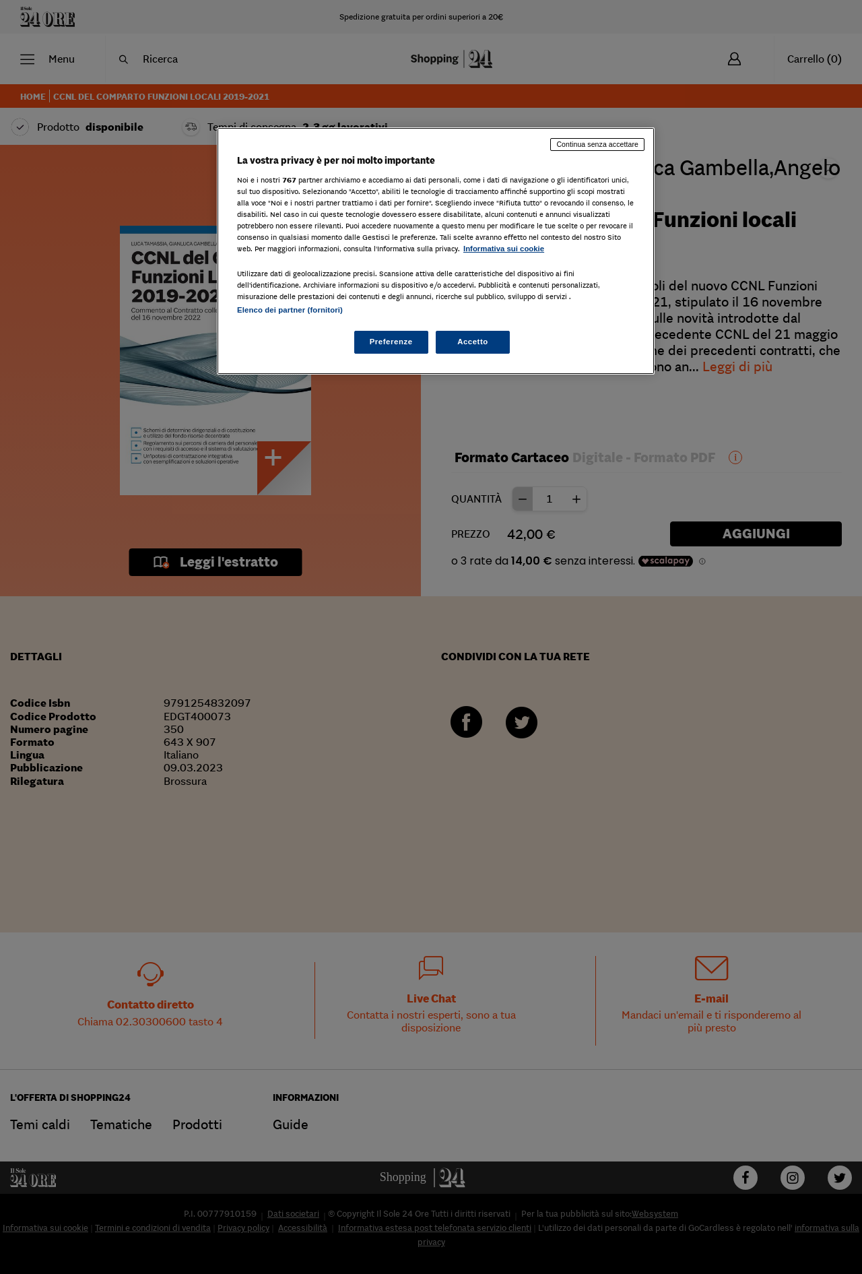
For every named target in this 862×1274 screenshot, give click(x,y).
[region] (436, 251)
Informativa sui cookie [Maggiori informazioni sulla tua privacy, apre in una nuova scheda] (503, 249)
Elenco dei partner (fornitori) (290, 310)
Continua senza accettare (597, 144)
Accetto (472, 342)
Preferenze (391, 342)
